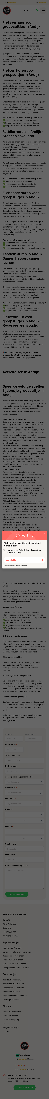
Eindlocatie (10, 854)
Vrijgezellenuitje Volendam (13, 984)
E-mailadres (11, 744)
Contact (6, 1031)
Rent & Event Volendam (15, 914)
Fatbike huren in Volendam (13, 960)
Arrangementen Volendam (13, 988)
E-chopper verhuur (10, 1015)
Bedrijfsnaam (11, 766)
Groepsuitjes (9, 974)
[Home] (7, 10)
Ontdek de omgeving (11, 1019)
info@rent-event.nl (10, 936)
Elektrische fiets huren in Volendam (17, 952)
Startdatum (11, 787)
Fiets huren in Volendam (12, 948)
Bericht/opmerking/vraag (16, 865)
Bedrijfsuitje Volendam (12, 980)
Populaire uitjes (11, 942)
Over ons (6, 1023)
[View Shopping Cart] (37, 11)
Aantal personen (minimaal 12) (19, 777)
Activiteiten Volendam (11, 991)
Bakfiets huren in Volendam (13, 956)
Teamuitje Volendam (11, 999)
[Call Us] (32, 11)
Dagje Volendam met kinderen (15, 995)
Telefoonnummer (13, 755)
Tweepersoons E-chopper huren (16, 968)
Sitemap (7, 1006)
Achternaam (29, 734)
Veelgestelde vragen (11, 1027)
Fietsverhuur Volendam (12, 1011)
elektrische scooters (21, 432)
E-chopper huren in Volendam (14, 964)
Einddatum (10, 798)
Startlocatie (11, 844)
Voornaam (8, 734)
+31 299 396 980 (9, 932)
